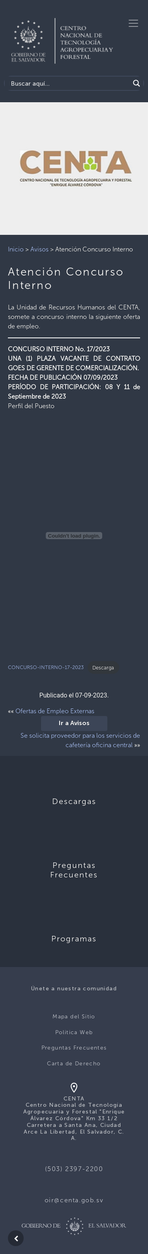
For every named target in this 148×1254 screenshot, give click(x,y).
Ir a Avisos (74, 723)
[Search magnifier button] (136, 83)
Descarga (103, 668)
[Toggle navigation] (133, 23)
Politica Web (74, 1032)
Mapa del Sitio (74, 1016)
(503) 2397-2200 (74, 1169)
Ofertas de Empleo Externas (54, 711)
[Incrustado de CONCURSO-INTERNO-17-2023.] (74, 535)
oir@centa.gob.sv (74, 1200)
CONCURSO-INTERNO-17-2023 (46, 668)
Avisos (39, 249)
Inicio (16, 249)
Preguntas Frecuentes (74, 1047)
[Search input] (69, 83)
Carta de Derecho (74, 1063)
